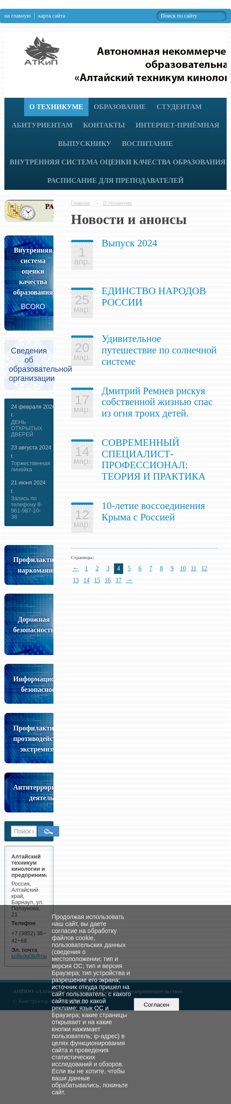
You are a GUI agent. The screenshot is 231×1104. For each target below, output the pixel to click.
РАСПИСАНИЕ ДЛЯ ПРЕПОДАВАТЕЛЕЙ (115, 180)
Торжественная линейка (30, 466)
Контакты (104, 125)
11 (193, 568)
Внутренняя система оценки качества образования (118, 162)
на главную (17, 16)
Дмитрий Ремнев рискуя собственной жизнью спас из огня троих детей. (157, 402)
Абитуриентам (42, 125)
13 (76, 580)
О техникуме (56, 106)
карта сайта (51, 16)
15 (97, 580)
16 (108, 580)
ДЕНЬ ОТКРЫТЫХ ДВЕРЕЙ (27, 428)
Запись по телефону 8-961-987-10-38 (27, 507)
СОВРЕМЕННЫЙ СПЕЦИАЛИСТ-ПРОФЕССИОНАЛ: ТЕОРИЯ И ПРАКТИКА (154, 459)
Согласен (157, 1004)
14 (86, 580)
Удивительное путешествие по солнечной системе (159, 350)
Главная (80, 203)
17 (119, 580)
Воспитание (147, 143)
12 (204, 568)
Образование (120, 106)
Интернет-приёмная (177, 125)
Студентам (179, 106)
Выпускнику (84, 143)
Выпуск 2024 (129, 243)
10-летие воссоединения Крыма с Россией (153, 511)
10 (183, 568)
